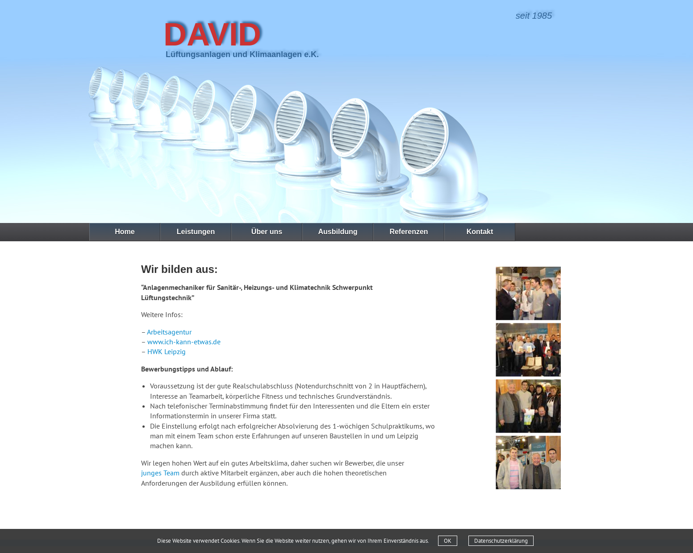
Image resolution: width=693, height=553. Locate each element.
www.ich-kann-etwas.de (184, 341)
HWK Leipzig (166, 351)
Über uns (266, 231)
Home (124, 231)
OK (447, 541)
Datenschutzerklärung (501, 541)
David (212, 34)
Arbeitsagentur (169, 331)
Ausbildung (338, 231)
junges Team (160, 472)
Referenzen (408, 231)
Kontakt (480, 231)
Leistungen (196, 231)
